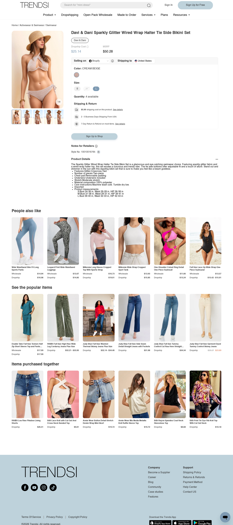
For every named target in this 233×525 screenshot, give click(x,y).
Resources (180, 15)
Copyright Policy (77, 517)
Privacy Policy (54, 517)
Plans (164, 15)
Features (153, 497)
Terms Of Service (31, 517)
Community (154, 487)
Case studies (155, 492)
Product (48, 15)
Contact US (189, 492)
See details (118, 110)
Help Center (190, 487)
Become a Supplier (159, 472)
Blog (150, 482)
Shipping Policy (192, 472)
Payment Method (192, 482)
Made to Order (126, 15)
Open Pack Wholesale (97, 15)
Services (147, 15)
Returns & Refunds (194, 477)
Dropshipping (69, 15)
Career (152, 477)
